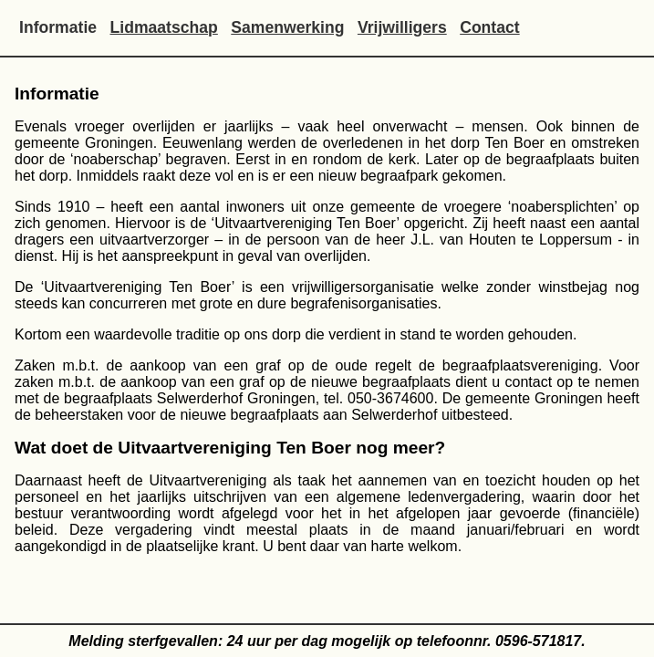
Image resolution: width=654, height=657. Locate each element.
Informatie (58, 27)
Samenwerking (287, 27)
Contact (490, 27)
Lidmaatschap (164, 27)
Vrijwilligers (402, 27)
